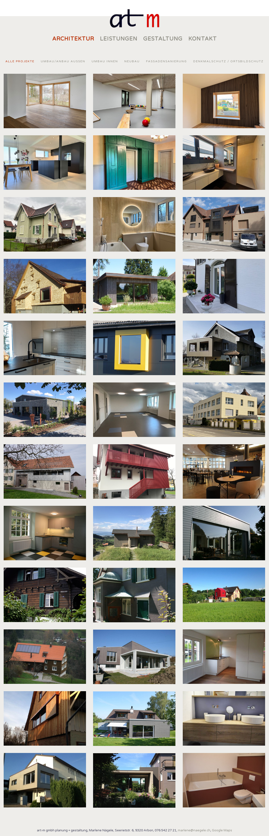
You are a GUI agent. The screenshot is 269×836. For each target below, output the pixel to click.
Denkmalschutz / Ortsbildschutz (228, 61)
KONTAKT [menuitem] (202, 38)
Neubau (132, 61)
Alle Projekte (19, 61)
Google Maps (222, 830)
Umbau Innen (105, 61)
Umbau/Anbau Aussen (63, 61)
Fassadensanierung (166, 61)
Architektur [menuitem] (73, 38)
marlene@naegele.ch (194, 830)
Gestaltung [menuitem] (163, 38)
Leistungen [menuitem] (118, 38)
